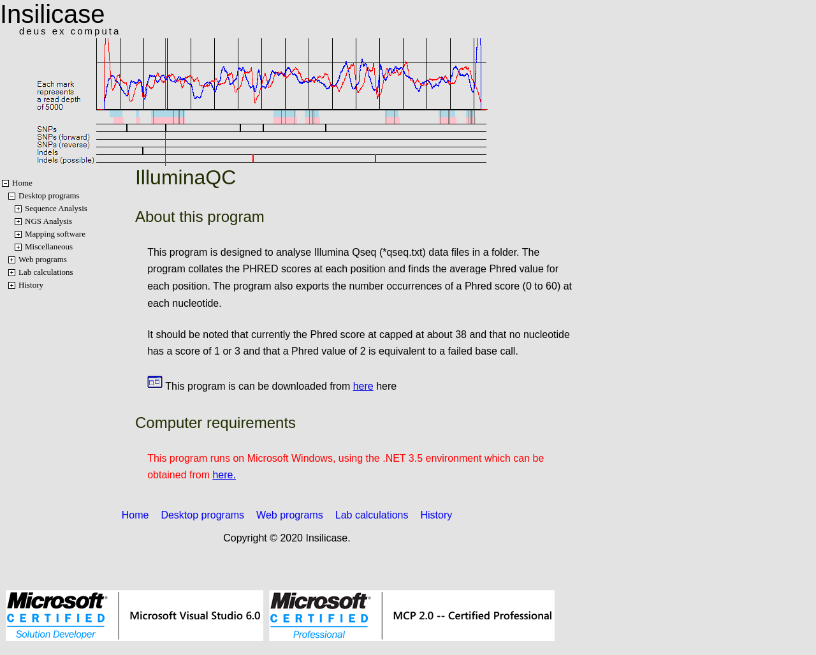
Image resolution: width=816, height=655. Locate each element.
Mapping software (55, 234)
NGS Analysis (48, 221)
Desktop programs (49, 195)
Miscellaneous (49, 246)
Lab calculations (45, 272)
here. (223, 474)
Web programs (42, 259)
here (363, 386)
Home (22, 183)
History (30, 285)
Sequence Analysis (56, 208)
